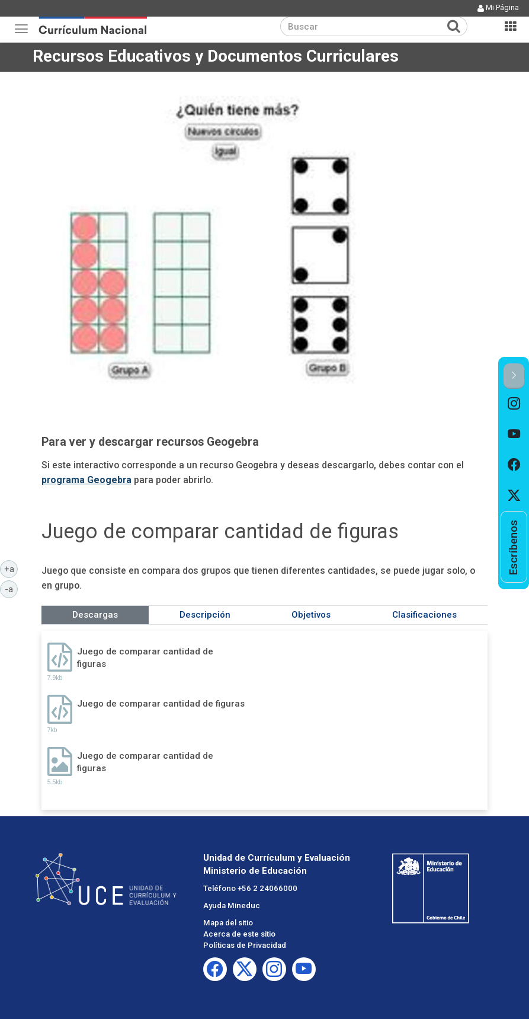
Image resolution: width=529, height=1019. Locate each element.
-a (11, 589)
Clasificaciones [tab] (424, 614)
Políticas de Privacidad (244, 945)
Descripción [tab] (204, 614)
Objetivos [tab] (311, 614)
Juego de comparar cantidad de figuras (145, 657)
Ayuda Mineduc (231, 905)
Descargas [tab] (95, 614)
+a (11, 568)
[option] (514, 404)
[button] (514, 376)
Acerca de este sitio (239, 933)
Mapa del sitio (228, 922)
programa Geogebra (86, 479)
